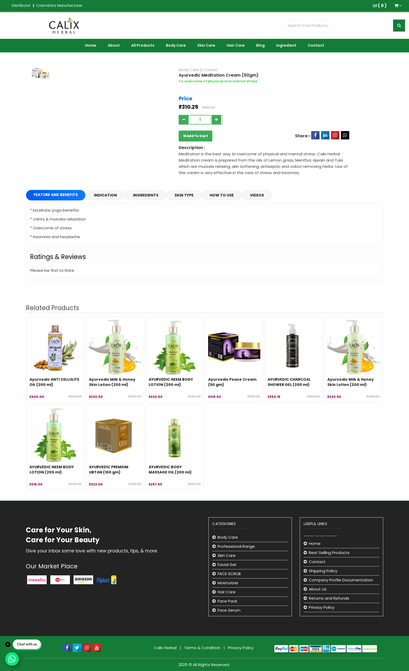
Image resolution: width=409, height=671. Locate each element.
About (114, 45)
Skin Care (206, 45)
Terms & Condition (202, 647)
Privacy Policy (321, 607)
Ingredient (286, 45)
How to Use (222, 195)
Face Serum (229, 610)
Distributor (21, 5)
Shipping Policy (323, 571)
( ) (380, 6)
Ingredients (145, 195)
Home (90, 45)
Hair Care (236, 45)
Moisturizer (228, 583)
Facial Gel (227, 564)
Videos (257, 195)
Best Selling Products (329, 552)
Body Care (176, 45)
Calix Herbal (166, 647)
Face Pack (227, 601)
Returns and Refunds (329, 598)
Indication (105, 195)
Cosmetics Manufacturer (59, 5)
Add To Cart (195, 136)
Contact (316, 45)
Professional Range (236, 546)
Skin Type (184, 195)
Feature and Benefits (56, 194)
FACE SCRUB (229, 573)
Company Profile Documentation (341, 580)
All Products (142, 45)
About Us (318, 589)
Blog (260, 45)
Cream (210, 69)
